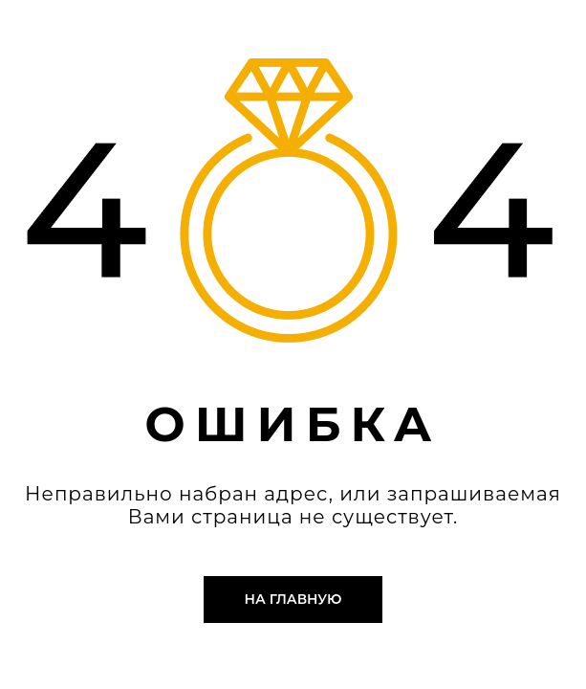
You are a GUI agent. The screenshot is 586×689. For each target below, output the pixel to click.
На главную (293, 599)
